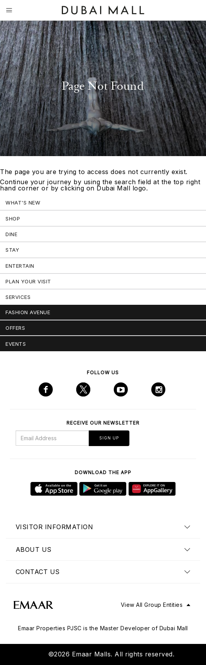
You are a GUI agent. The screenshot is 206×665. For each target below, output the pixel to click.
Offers (15, 328)
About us (34, 549)
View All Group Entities (152, 604)
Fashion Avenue (27, 312)
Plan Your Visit (28, 281)
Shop (12, 218)
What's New (22, 202)
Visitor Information (54, 527)
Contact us (38, 572)
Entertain (19, 266)
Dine (11, 234)
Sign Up (109, 438)
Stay (12, 250)
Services (17, 297)
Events (15, 344)
